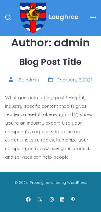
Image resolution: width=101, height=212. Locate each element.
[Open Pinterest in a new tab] (72, 199)
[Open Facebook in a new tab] (28, 199)
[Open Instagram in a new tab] (51, 199)
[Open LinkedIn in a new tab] (62, 199)
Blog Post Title (50, 62)
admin (32, 80)
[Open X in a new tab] (40, 199)
